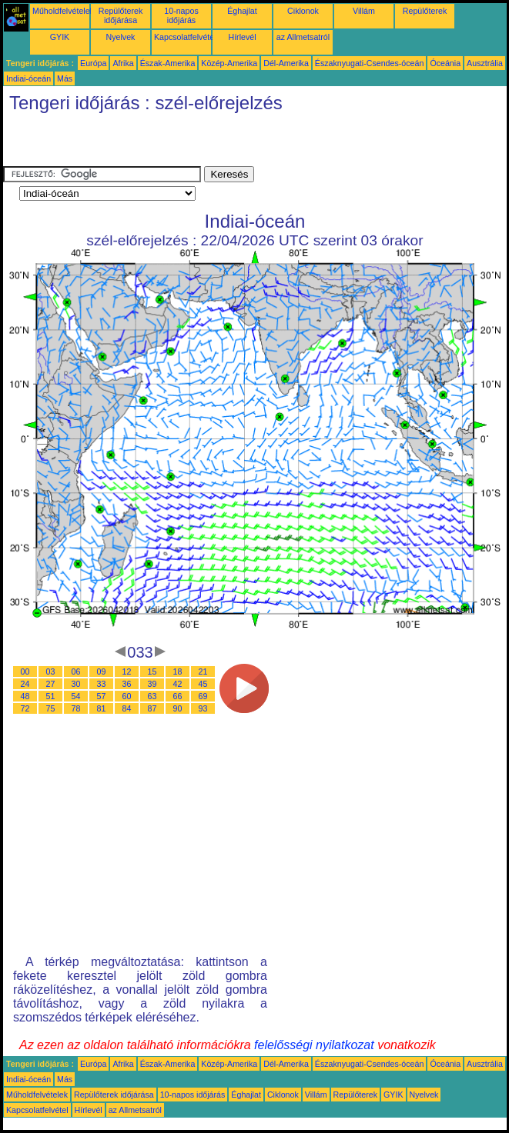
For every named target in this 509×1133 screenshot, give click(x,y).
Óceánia (445, 63)
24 (25, 683)
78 (76, 708)
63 (152, 696)
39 (152, 683)
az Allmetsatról (303, 37)
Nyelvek (121, 37)
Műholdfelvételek (63, 10)
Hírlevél (242, 37)
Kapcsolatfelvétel (185, 37)
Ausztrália (485, 63)
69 (203, 696)
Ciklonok (303, 10)
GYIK (59, 37)
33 (101, 683)
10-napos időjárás (181, 15)
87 (152, 708)
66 (178, 696)
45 (203, 683)
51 (50, 696)
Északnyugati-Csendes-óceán (369, 63)
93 (203, 708)
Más (64, 78)
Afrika (122, 63)
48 (25, 696)
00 (25, 671)
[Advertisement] (183, 143)
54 (76, 696)
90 (178, 708)
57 (101, 696)
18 (178, 671)
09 (101, 671)
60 (127, 696)
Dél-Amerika (286, 63)
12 (127, 671)
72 (25, 708)
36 (127, 683)
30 (76, 683)
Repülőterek (425, 10)
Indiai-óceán (28, 78)
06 (76, 671)
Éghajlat (242, 10)
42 (178, 683)
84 (127, 708)
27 (50, 683)
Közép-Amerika (229, 63)
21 (203, 671)
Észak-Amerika (168, 63)
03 (50, 671)
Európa (93, 63)
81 (101, 708)
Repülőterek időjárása (120, 15)
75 (50, 708)
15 (152, 671)
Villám (364, 10)
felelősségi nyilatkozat (314, 1044)
